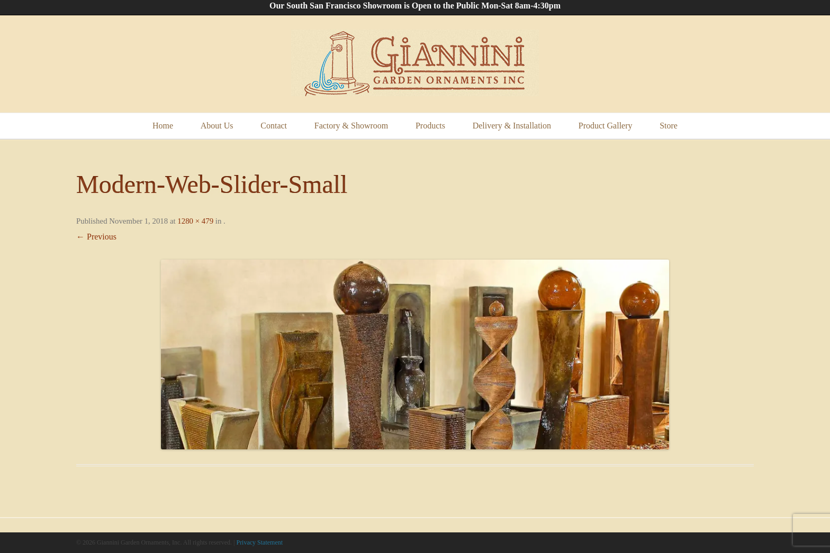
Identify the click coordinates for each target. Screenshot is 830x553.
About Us (217, 125)
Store (669, 125)
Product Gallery (606, 125)
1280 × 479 (195, 221)
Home (162, 125)
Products (430, 125)
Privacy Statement (259, 542)
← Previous (96, 236)
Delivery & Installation (512, 125)
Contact (273, 125)
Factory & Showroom (351, 125)
